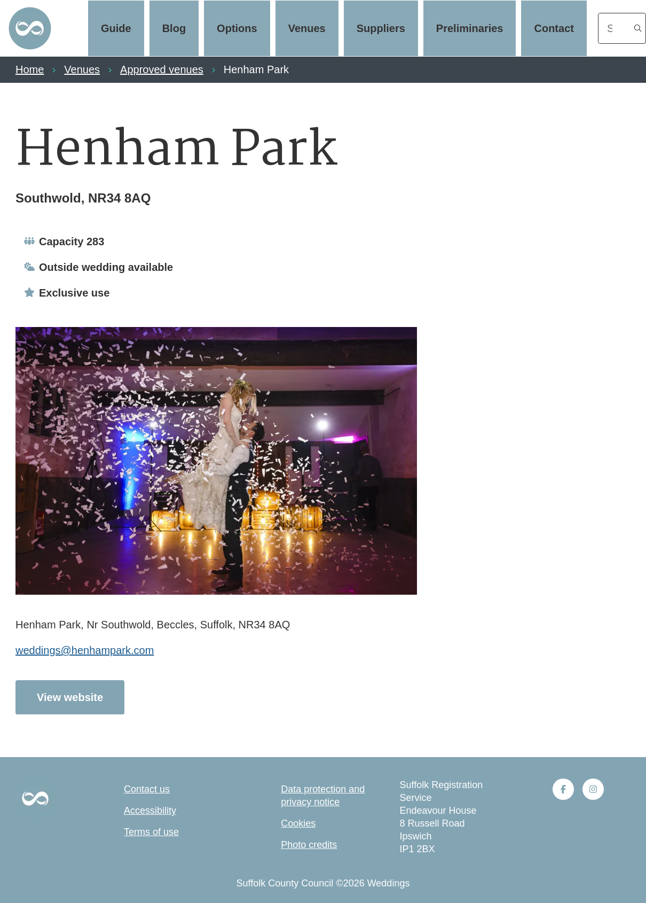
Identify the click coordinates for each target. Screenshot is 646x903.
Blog (174, 28)
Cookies (298, 823)
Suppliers (381, 28)
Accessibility (150, 810)
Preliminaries (469, 28)
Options (237, 28)
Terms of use (151, 832)
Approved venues (161, 69)
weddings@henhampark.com (84, 650)
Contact (553, 28)
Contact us (147, 789)
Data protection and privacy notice (323, 795)
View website (70, 697)
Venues (307, 28)
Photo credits (309, 844)
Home (29, 69)
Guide (116, 28)
